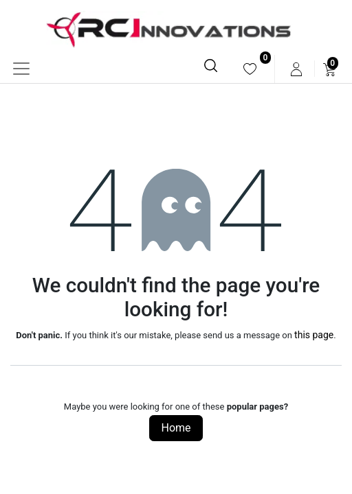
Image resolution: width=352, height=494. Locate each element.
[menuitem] (250, 69)
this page (313, 334)
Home (175, 427)
